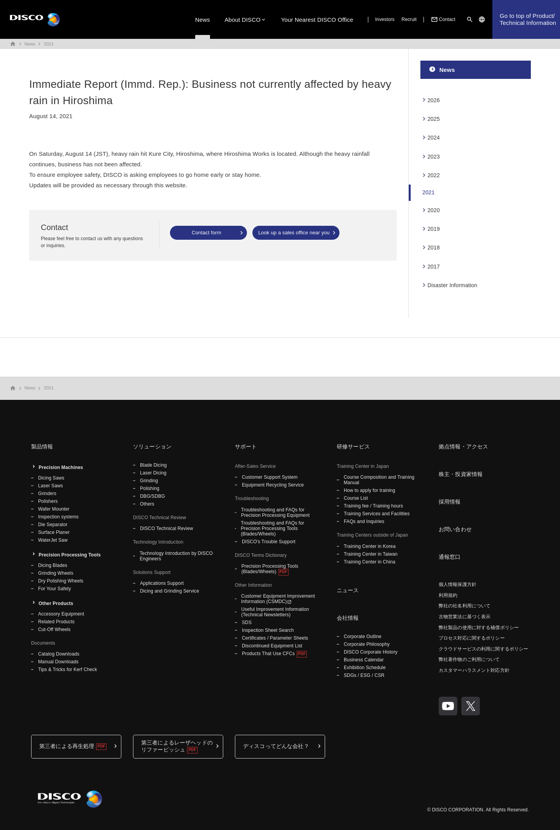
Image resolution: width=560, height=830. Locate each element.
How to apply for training (369, 490)
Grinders (47, 493)
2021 (49, 44)
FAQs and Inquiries (364, 521)
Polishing (149, 488)
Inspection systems (58, 517)
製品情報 (42, 446)
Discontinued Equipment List (272, 646)
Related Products (56, 621)
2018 (433, 247)
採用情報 (450, 502)
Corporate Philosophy (367, 644)
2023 (433, 156)
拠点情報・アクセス (463, 446)
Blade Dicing (153, 465)
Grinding (149, 480)
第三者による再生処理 (66, 746)
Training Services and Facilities (377, 513)
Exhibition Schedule (365, 667)
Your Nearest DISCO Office (317, 19)
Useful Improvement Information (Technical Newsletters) (275, 612)
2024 (433, 137)
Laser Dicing (153, 473)
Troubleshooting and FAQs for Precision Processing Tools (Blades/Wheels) (272, 528)
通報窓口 (450, 557)
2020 (433, 210)
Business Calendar (364, 660)
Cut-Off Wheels (54, 629)
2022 (433, 175)
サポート (246, 446)
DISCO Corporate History (370, 652)
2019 (433, 229)
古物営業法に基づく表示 (464, 616)
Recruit (408, 19)
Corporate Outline (363, 636)
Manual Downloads (58, 661)
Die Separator (53, 524)
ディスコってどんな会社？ (276, 746)
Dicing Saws (51, 478)
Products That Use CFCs (268, 653)
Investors (385, 19)
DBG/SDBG (152, 496)
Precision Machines (60, 467)
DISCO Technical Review (166, 528)
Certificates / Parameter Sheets (275, 638)
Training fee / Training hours (373, 506)
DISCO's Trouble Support (269, 541)
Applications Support (162, 583)
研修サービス (353, 446)
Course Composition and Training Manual (379, 479)
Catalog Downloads (58, 654)
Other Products (55, 603)
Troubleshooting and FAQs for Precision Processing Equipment (275, 512)
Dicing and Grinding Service (169, 591)
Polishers (48, 501)
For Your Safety (54, 588)
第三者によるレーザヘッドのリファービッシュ (177, 746)
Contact (442, 19)
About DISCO (242, 19)
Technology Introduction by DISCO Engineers (176, 556)
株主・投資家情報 (461, 474)
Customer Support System (270, 477)
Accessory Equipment (61, 614)
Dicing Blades (52, 565)
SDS (247, 622)
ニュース (348, 590)
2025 (433, 119)
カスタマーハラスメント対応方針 (474, 670)
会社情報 (348, 618)
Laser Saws (50, 485)
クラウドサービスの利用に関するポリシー (483, 649)
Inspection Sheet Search (268, 630)
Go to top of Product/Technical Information (528, 19)
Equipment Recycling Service (273, 485)
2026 (433, 100)
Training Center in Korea (370, 546)
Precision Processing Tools (69, 555)
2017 (433, 266)
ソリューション (152, 446)
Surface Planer (54, 532)
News (202, 19)
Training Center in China (370, 562)
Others (147, 504)
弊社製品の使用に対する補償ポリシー (479, 627)
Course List (356, 498)
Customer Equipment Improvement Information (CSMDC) (278, 598)
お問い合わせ (455, 529)
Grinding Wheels (56, 573)
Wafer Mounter (53, 509)
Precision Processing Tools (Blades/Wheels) (270, 568)
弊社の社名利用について (464, 606)
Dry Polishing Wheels (60, 581)
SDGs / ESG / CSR (364, 675)
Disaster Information (452, 285)
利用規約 (448, 595)
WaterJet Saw (53, 540)
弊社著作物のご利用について (469, 659)
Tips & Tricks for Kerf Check (67, 669)
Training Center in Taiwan (370, 554)
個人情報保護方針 (457, 584)
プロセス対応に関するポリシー (472, 638)
